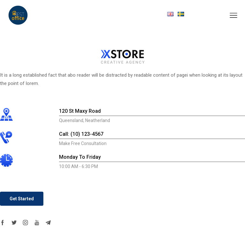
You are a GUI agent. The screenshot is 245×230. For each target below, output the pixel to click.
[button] (21, 199)
